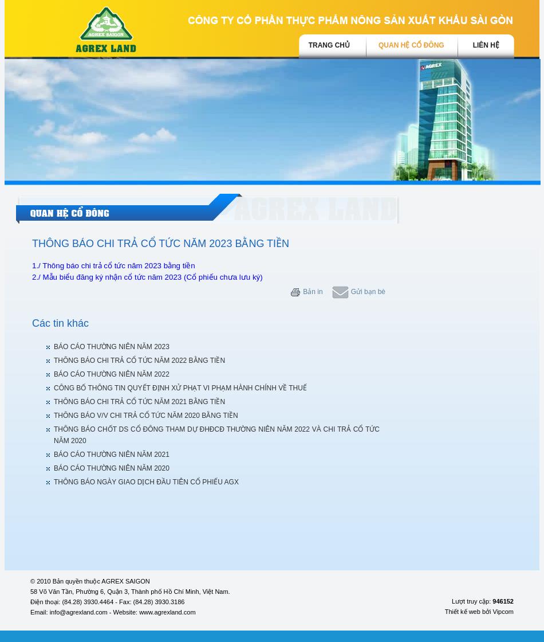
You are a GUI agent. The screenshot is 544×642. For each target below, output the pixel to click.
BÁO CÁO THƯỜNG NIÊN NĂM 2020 (111, 468)
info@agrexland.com (79, 612)
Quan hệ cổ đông (411, 45)
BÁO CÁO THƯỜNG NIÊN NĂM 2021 (111, 455)
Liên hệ (486, 45)
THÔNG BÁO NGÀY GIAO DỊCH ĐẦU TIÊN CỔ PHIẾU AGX (146, 482)
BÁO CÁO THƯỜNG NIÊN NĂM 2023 (111, 347)
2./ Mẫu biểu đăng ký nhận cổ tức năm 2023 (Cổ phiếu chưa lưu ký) (147, 277)
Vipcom (503, 611)
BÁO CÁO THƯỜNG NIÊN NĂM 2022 (111, 374)
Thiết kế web (462, 611)
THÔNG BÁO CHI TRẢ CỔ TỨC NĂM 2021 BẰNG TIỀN (139, 402)
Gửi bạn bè (358, 292)
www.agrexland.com (167, 612)
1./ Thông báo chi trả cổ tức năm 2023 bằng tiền (113, 265)
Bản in (306, 292)
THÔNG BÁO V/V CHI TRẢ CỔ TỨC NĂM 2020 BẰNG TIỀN (146, 416)
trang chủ (329, 45)
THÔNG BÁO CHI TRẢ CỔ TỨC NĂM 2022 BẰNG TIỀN (139, 361)
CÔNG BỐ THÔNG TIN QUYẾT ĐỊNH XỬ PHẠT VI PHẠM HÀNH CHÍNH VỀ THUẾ (180, 388)
